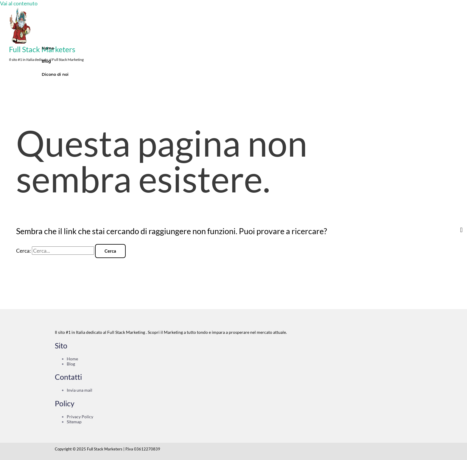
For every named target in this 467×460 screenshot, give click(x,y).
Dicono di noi (55, 74)
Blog (46, 61)
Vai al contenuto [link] (19, 3)
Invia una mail (79, 390)
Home (48, 48)
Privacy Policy (80, 416)
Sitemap (74, 421)
